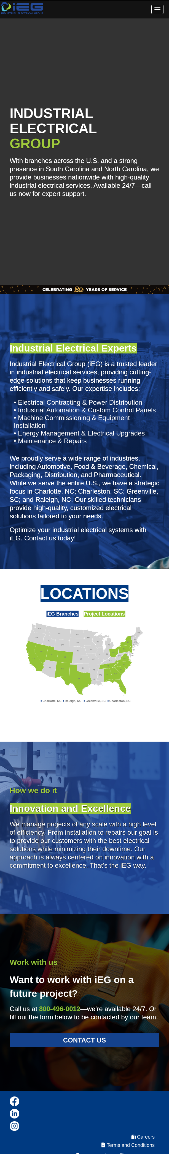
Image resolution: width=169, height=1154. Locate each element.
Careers (143, 1137)
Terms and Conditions (128, 1145)
